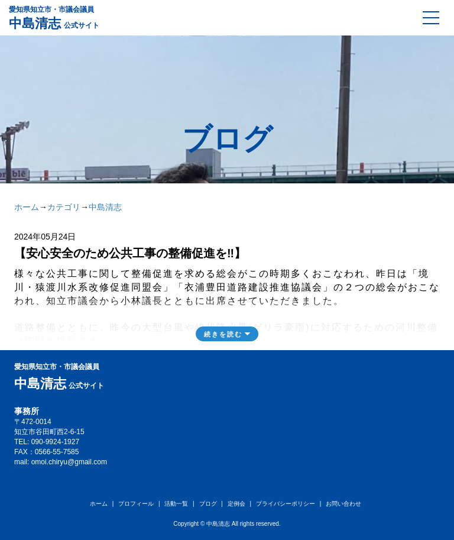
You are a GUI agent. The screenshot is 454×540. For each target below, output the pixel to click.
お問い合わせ (343, 503)
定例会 (236, 503)
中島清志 (105, 207)
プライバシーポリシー (285, 503)
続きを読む (223, 334)
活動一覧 (176, 503)
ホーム (26, 207)
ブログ (208, 503)
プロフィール (136, 503)
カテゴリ (63, 207)
